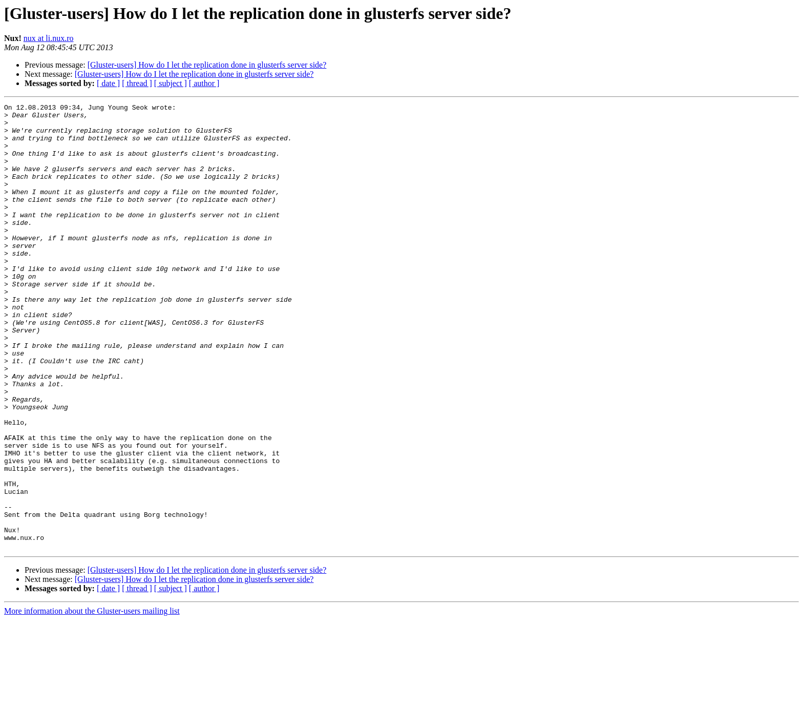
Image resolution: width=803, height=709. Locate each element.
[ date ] (108, 83)
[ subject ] (170, 83)
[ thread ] (137, 83)
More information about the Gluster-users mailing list (92, 700)
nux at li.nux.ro (49, 38)
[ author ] (204, 83)
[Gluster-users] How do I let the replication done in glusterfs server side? (207, 64)
